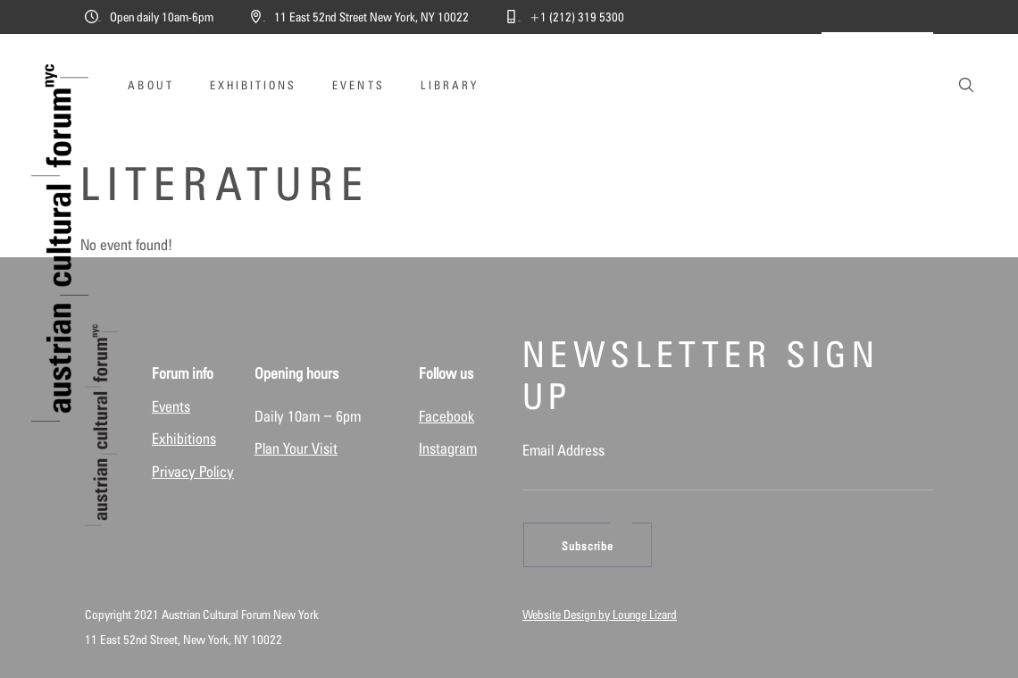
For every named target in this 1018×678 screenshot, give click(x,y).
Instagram (448, 448)
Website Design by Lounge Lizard (599, 614)
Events (171, 406)
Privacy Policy (193, 472)
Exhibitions (184, 439)
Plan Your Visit (296, 448)
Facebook (446, 416)
